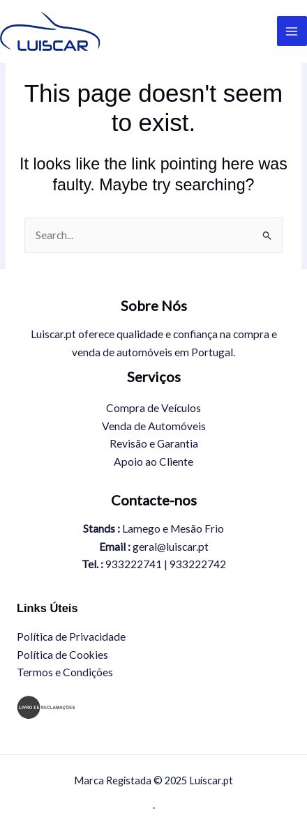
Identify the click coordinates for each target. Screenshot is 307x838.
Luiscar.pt (142, 31)
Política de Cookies (62, 654)
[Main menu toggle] (292, 31)
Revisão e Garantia (154, 443)
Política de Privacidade (71, 636)
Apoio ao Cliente (153, 461)
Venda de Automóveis (154, 426)
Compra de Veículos (153, 408)
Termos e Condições (65, 672)
